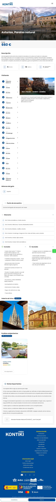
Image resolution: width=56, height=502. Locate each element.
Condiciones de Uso (28, 467)
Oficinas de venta (41, 436)
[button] (51, 86)
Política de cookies (28, 465)
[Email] (22, 474)
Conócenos (41, 433)
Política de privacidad (28, 463)
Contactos (41, 455)
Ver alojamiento (8, 371)
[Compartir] (48, 35)
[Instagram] (30, 474)
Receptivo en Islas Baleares (41, 438)
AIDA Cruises (41, 446)
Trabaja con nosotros (41, 453)
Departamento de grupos (41, 451)
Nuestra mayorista (41, 448)
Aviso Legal (28, 461)
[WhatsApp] (34, 474)
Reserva (42, 500)
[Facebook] (25, 474)
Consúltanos (14, 500)
